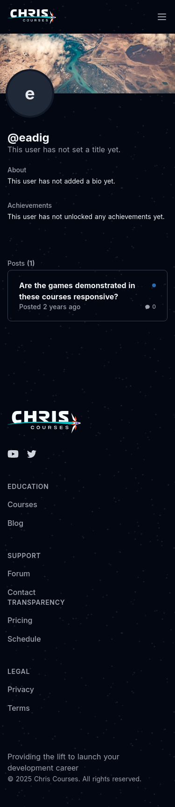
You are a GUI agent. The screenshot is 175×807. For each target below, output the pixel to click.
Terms (18, 708)
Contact (21, 592)
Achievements (29, 205)
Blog (15, 523)
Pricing (19, 620)
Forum (18, 573)
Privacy (20, 689)
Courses (22, 504)
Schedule (24, 639)
